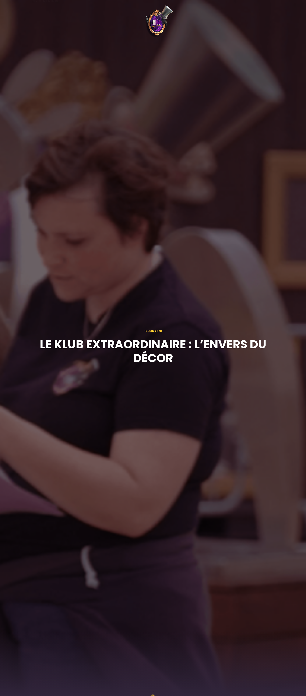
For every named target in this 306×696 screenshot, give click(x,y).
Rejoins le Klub (259, 22)
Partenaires (190, 22)
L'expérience (223, 21)
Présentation (45, 22)
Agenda (77, 22)
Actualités (105, 22)
